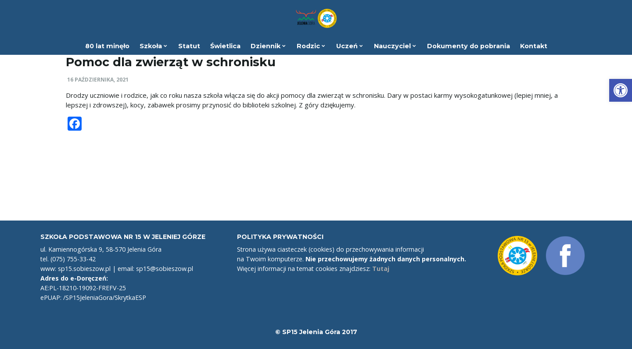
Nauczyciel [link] (395, 46)
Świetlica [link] (225, 46)
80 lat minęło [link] (107, 46)
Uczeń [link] (349, 46)
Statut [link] (189, 46)
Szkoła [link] (153, 46)
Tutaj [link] (380, 268)
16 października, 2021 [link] (98, 79)
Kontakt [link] (533, 46)
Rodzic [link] (311, 46)
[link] (620, 90)
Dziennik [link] (268, 46)
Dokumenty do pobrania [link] (468, 46)
